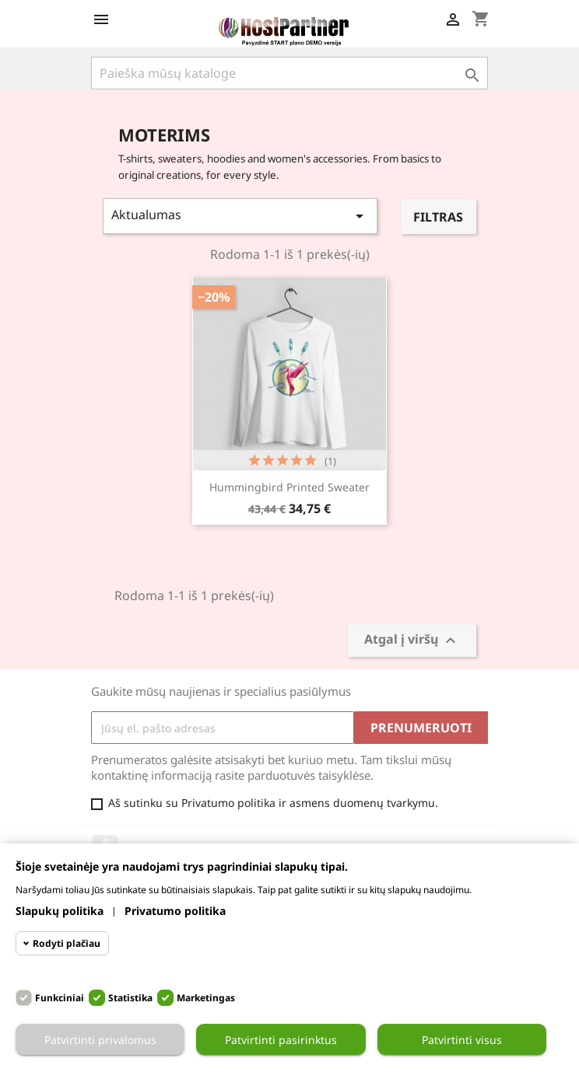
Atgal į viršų (412, 641)
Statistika (130, 997)
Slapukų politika (60, 910)
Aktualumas (240, 215)
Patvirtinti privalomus (100, 1039)
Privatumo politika (175, 910)
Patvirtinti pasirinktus (281, 1039)
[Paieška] (289, 73)
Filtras (438, 216)
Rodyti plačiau (66, 943)
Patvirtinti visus (462, 1039)
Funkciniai (59, 997)
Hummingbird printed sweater (289, 487)
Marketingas (206, 997)
